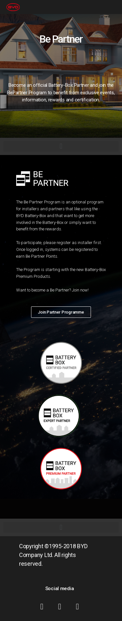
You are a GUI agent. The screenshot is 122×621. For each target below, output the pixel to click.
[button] (61, 312)
